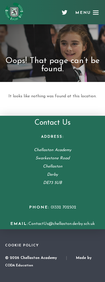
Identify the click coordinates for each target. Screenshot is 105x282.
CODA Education (19, 265)
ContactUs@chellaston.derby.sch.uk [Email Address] (61, 224)
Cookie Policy (22, 245)
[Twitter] (64, 14)
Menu (83, 13)
